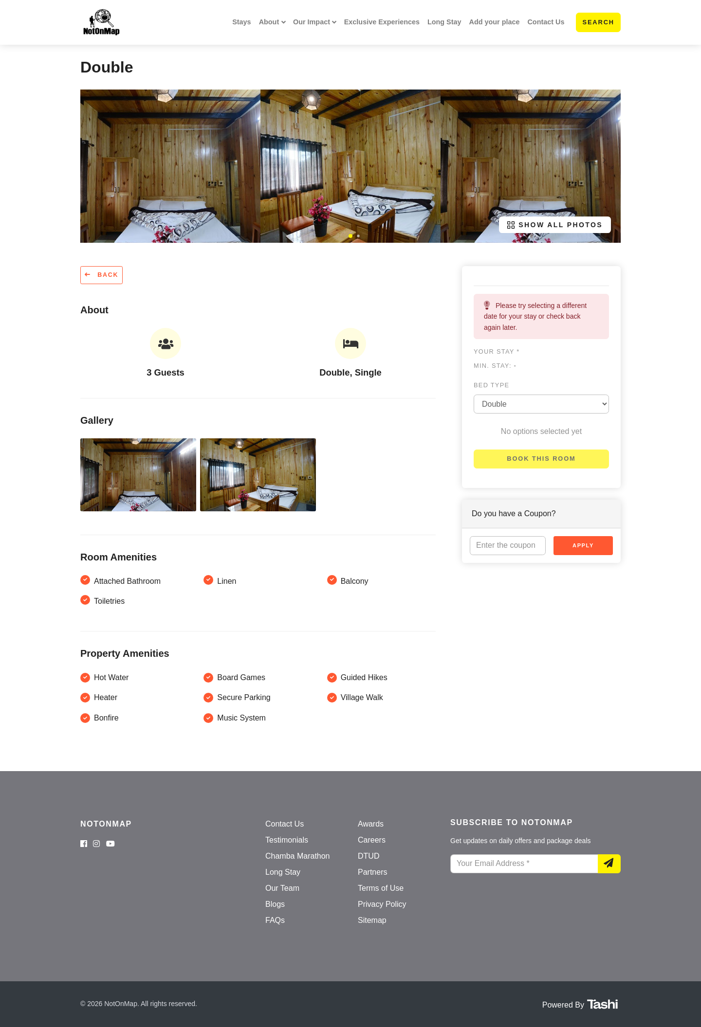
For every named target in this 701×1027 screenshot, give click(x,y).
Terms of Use (381, 888)
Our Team (282, 888)
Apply (583, 545)
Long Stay (444, 22)
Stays (241, 22)
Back (101, 274)
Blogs (275, 904)
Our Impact (311, 22)
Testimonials (286, 840)
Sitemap (372, 920)
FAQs (275, 920)
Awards (371, 824)
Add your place (494, 22)
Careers (372, 840)
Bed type (491, 385)
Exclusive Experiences (382, 22)
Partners (372, 872)
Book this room (541, 458)
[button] (350, 236)
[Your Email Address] (524, 864)
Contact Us (545, 22)
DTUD (368, 856)
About (269, 22)
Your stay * (496, 351)
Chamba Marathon (297, 856)
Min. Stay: (495, 365)
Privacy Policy (382, 904)
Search (598, 22)
